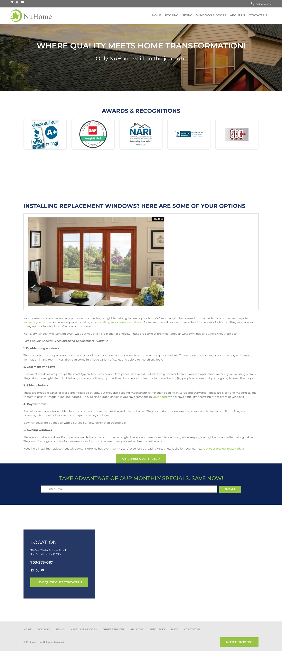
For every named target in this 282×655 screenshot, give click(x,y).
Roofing (171, 15)
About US (237, 15)
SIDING (60, 629)
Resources (157, 629)
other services (113, 629)
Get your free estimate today (223, 448)
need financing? (239, 642)
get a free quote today (141, 458)
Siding (187, 15)
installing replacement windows (119, 322)
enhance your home (37, 322)
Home (156, 15)
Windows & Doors (211, 15)
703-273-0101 (261, 3)
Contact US (258, 15)
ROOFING (43, 629)
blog (174, 629)
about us (137, 629)
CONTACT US (192, 629)
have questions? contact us (59, 582)
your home (160, 397)
